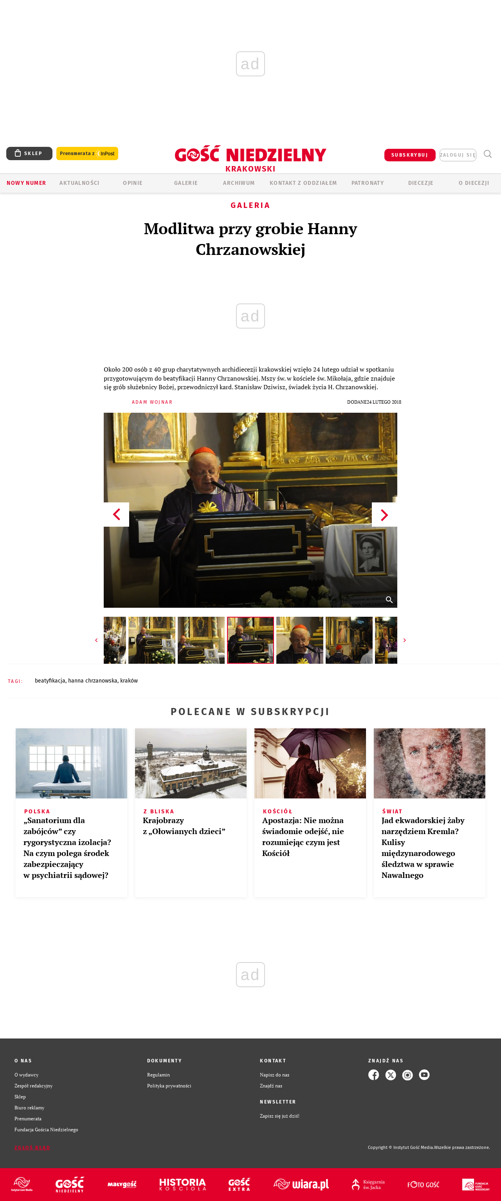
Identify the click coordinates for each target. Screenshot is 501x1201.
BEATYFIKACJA (50, 680)
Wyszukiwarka (487, 154)
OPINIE (132, 183)
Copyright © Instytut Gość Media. (401, 1147)
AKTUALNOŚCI (79, 183)
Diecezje (421, 183)
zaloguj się (458, 155)
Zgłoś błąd (32, 1147)
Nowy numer (26, 183)
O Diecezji (474, 183)
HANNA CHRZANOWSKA (92, 680)
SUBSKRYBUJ (409, 155)
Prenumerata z (87, 153)
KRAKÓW (129, 680)
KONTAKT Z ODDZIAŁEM (303, 183)
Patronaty (367, 183)
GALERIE (186, 183)
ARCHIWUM (239, 183)
